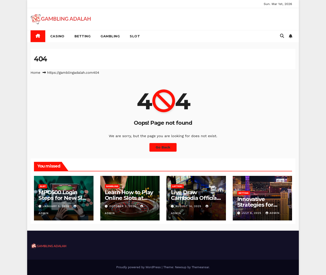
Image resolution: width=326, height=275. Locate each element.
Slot (135, 36)
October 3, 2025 (123, 206)
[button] (282, 35)
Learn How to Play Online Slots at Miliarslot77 (129, 198)
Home (35, 73)
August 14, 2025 (189, 206)
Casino (57, 36)
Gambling (110, 36)
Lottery (177, 186)
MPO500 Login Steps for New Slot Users (63, 198)
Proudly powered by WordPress (139, 267)
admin (273, 213)
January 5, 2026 (56, 206)
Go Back (163, 147)
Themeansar (200, 267)
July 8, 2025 (252, 213)
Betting (82, 36)
